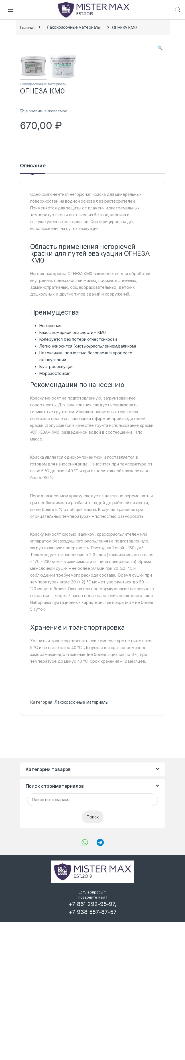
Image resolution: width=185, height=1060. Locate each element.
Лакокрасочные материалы (74, 27)
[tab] (33, 306)
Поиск (93, 955)
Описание (33, 304)
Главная (28, 27)
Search (177, 10)
